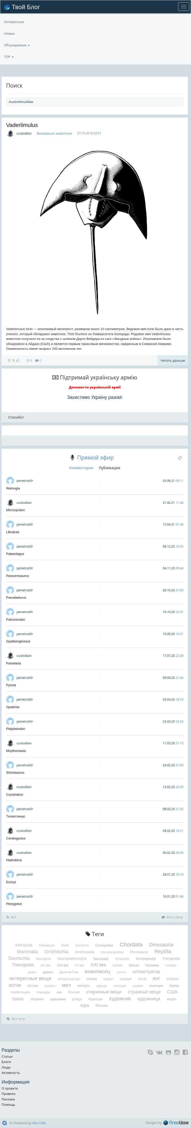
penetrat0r (24, 480)
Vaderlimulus (22, 125)
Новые (9, 45)
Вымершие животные (54, 133)
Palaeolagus (15, 554)
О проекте (10, 1088)
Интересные (14, 56)
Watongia (13, 488)
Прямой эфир (95, 457)
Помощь (8, 1104)
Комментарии (81, 467)
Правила (8, 1093)
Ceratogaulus (16, 838)
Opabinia (12, 707)
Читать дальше (173, 360)
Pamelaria (13, 663)
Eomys (11, 882)
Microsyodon (15, 510)
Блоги (6, 1061)
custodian (23, 133)
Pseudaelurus (16, 597)
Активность (11, 1072)
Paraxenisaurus (17, 576)
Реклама (8, 1099)
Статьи (7, 1056)
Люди (6, 1067)
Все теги (16, 1018)
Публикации (109, 467)
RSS (11, 917)
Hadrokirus (14, 860)
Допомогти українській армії (95, 387)
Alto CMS (39, 1123)
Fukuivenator (15, 619)
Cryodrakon (14, 794)
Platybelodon (15, 729)
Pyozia (11, 685)
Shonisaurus (15, 772)
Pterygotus (14, 904)
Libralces (12, 532)
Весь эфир (172, 917)
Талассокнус (15, 816)
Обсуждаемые (17, 33)
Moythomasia (16, 751)
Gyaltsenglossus (18, 641)
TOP (9, 21)
